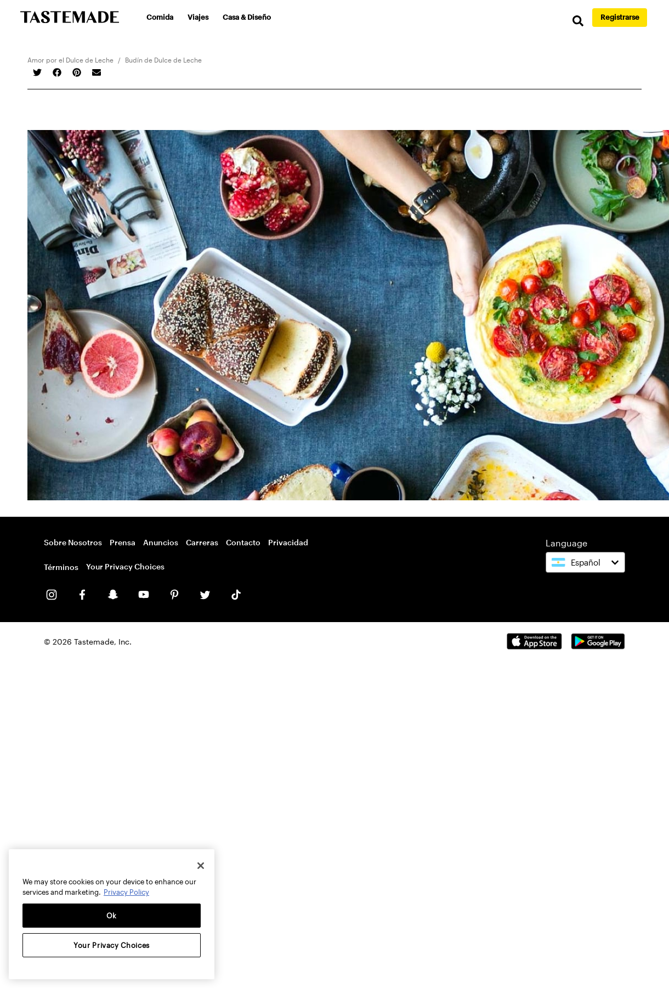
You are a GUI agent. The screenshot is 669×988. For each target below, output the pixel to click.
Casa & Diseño (247, 17)
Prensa (122, 542)
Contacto (243, 542)
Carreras (202, 542)
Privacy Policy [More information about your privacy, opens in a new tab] (126, 892)
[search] (576, 21)
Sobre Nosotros (73, 542)
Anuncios (160, 542)
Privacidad (288, 542)
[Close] (201, 866)
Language (566, 543)
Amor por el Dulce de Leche (70, 60)
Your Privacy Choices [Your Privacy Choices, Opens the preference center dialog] (111, 945)
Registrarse (619, 17)
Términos (61, 567)
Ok (111, 915)
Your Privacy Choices (125, 566)
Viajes (198, 17)
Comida (160, 17)
